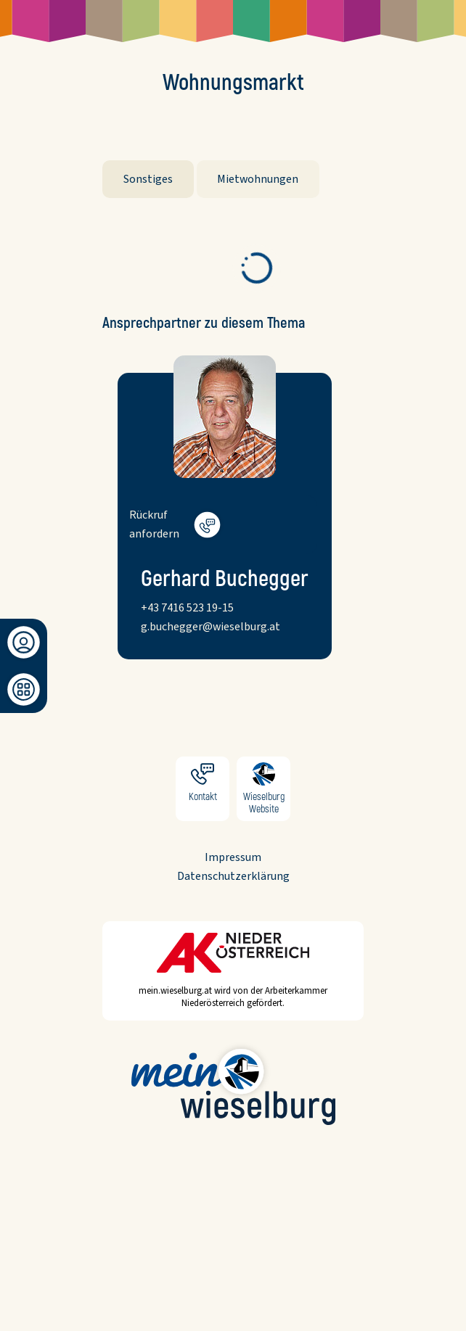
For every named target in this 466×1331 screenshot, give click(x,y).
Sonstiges (148, 179)
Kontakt (202, 789)
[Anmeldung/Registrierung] (23, 642)
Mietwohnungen (257, 179)
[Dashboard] (23, 689)
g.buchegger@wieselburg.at (210, 627)
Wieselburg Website (263, 789)
